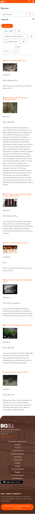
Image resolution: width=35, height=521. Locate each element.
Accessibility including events (17, 441)
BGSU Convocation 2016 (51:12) (15, 60)
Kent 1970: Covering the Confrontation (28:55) (17, 281)
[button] (13, 1)
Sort (6, 51)
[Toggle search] (29, 1)
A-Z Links (17, 448)
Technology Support (17, 475)
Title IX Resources (17, 478)
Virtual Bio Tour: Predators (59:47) (16, 372)
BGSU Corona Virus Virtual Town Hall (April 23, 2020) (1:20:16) (17, 195)
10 (17, 51)
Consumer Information (17, 454)
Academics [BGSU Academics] (17, 444)
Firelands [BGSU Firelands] (17, 463)
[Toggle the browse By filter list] (33, 19)
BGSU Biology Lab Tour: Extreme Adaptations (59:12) (15, 98)
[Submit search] (29, 14)
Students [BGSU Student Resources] (17, 472)
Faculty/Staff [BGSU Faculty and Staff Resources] (17, 460)
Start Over (7, 26)
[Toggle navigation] (33, 1)
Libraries (17, 466)
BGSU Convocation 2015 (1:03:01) (16, 243)
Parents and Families (17, 469)
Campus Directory (17, 451)
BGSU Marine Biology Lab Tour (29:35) (18, 325)
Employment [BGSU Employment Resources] (17, 457)
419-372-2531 (7, 437)
